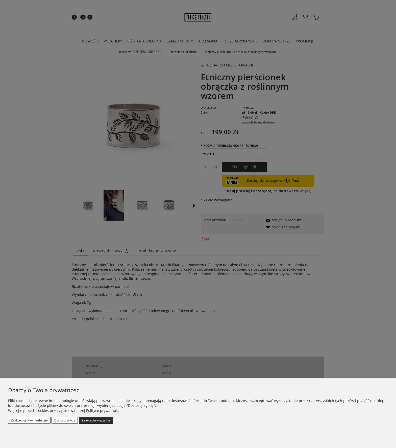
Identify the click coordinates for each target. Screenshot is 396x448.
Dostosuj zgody (64, 420)
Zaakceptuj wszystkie (96, 420)
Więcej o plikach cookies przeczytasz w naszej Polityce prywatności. (64, 410)
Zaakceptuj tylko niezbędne (29, 420)
